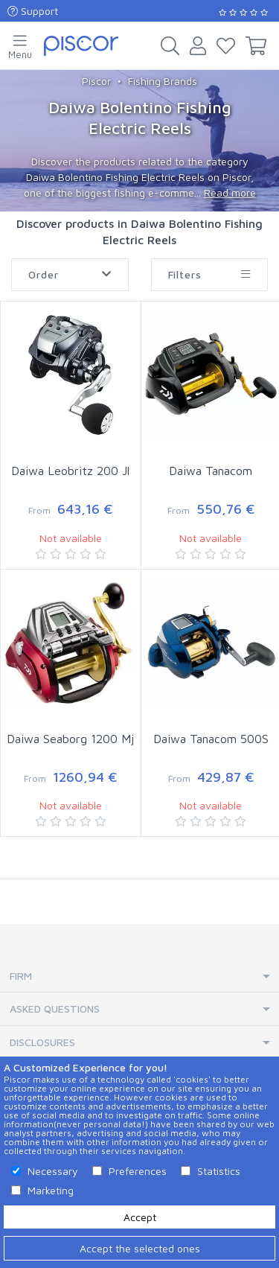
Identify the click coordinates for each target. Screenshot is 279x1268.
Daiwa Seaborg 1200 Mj (70, 738)
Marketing (51, 1190)
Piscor (96, 80)
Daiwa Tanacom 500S (211, 738)
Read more (230, 192)
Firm (21, 975)
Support (32, 10)
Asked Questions (55, 1008)
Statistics (218, 1171)
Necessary (53, 1171)
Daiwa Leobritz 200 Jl (70, 470)
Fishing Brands (162, 80)
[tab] (139, 976)
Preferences (138, 1171)
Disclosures (42, 1042)
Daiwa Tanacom (210, 470)
